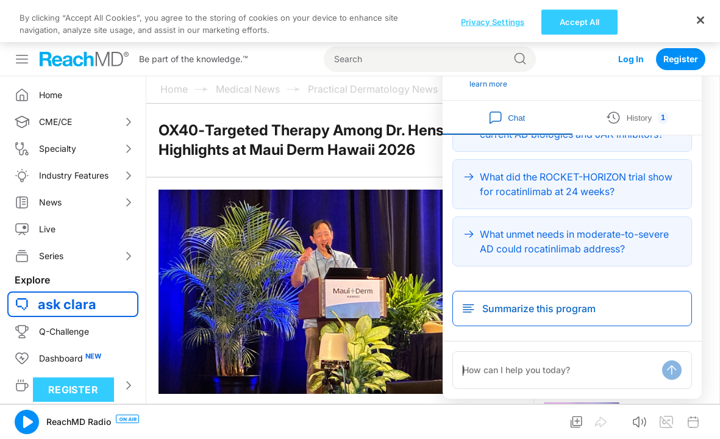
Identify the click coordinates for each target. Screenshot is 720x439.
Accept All (579, 421)
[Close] (700, 419)
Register (680, 17)
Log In (631, 17)
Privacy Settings (492, 421)
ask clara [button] (67, 262)
